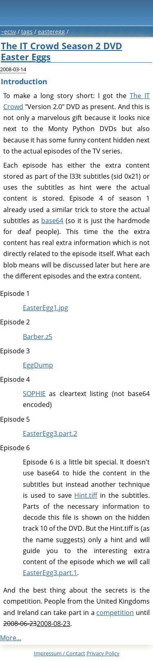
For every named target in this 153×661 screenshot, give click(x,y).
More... (10, 637)
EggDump (38, 365)
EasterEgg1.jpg (45, 307)
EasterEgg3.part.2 (50, 433)
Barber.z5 (37, 336)
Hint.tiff (85, 495)
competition (115, 612)
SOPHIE (34, 393)
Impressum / (59, 653)
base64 (52, 220)
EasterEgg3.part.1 (50, 572)
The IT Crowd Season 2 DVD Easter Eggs (61, 51)
